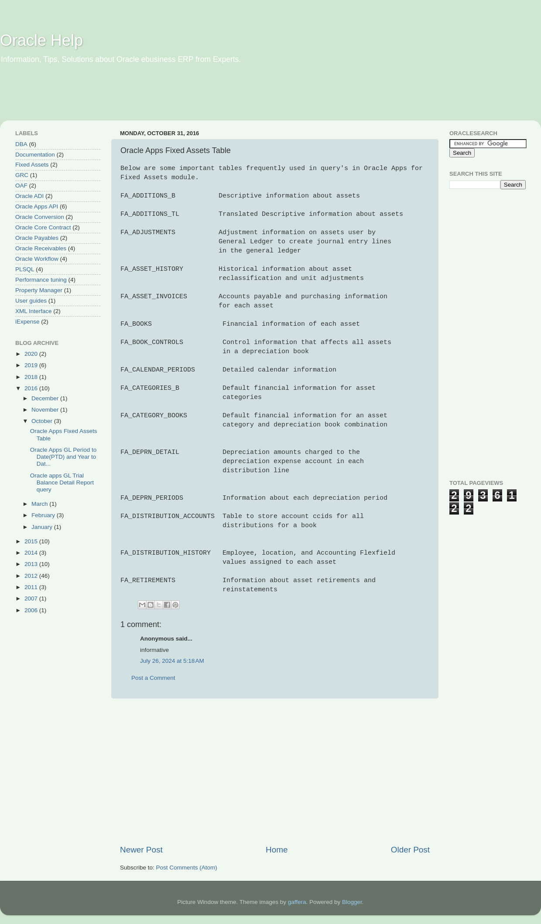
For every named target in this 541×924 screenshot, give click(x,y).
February (44, 515)
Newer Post (141, 849)
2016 (31, 388)
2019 (31, 365)
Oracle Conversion (39, 217)
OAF (21, 185)
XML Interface (33, 311)
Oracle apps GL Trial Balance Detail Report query (62, 482)
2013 (31, 564)
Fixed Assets (32, 164)
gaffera (297, 902)
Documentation (35, 154)
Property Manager (38, 290)
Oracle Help (41, 40)
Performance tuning (41, 279)
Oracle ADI (29, 196)
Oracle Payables (36, 238)
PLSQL (24, 269)
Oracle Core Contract (43, 227)
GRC (21, 175)
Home (277, 849)
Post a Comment (153, 678)
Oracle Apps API (36, 206)
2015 (31, 541)
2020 (31, 354)
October (42, 421)
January (42, 527)
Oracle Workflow (36, 259)
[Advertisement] (167, 98)
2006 (31, 610)
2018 (31, 377)
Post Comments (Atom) (186, 867)
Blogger (352, 902)
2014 (31, 552)
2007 (31, 598)
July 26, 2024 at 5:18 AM (172, 661)
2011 (31, 587)
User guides (31, 300)
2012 (31, 576)
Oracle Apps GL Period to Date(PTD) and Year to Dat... (63, 457)
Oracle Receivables (40, 248)
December (45, 398)
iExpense (27, 321)
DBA (21, 144)
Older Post (410, 849)
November (45, 409)
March (40, 504)
